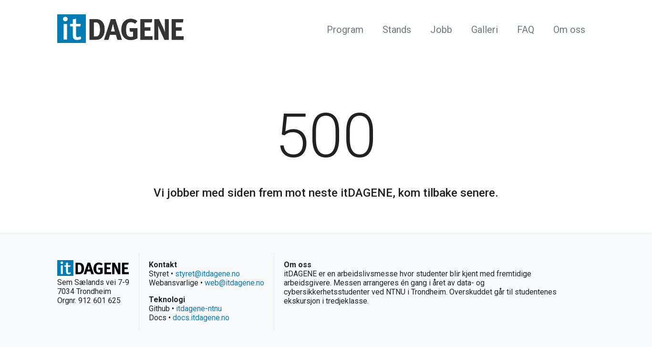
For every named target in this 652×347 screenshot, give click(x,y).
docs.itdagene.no (201, 317)
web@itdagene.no (234, 282)
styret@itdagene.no (207, 273)
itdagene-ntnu (199, 308)
